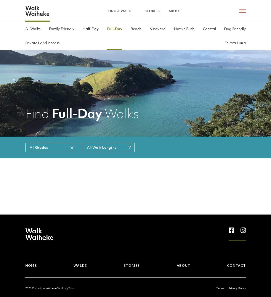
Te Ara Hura (235, 42)
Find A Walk (122, 11)
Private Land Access (42, 42)
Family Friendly (61, 28)
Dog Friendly (235, 28)
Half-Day (91, 28)
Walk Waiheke (37, 10)
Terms (220, 288)
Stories (152, 11)
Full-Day (114, 28)
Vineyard (158, 28)
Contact (236, 265)
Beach (136, 28)
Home (31, 265)
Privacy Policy (237, 288)
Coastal (209, 28)
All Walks (33, 28)
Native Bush (184, 28)
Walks (80, 265)
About (174, 11)
